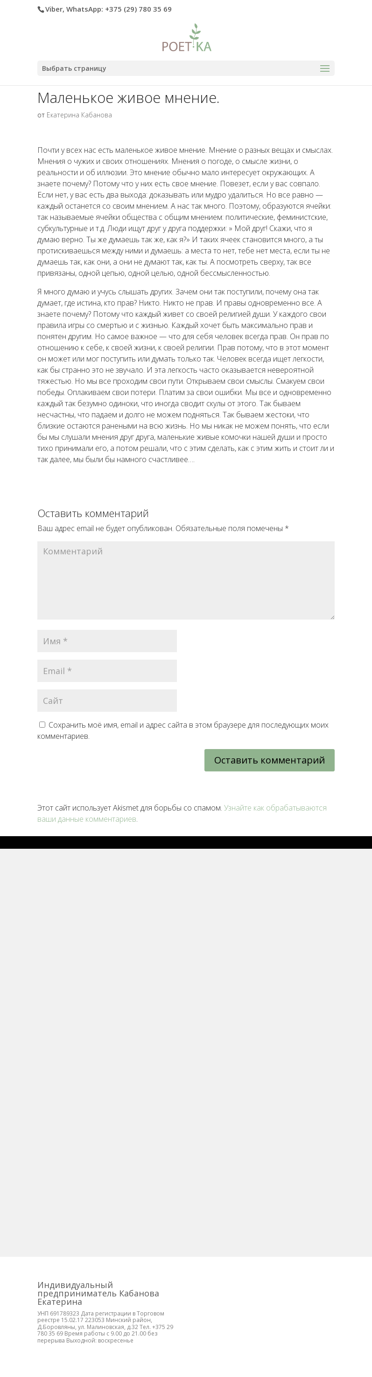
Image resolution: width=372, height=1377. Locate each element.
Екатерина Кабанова (79, 114)
